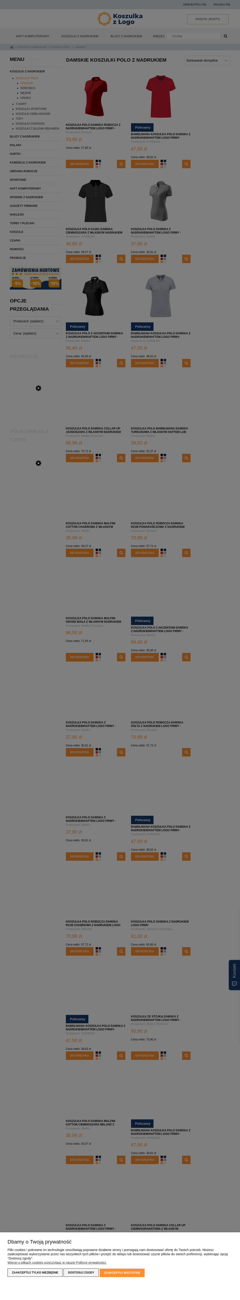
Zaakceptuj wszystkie (122, 1273)
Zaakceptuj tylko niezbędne (35, 1273)
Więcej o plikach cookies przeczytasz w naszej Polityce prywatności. (57, 1263)
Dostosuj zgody (81, 1273)
